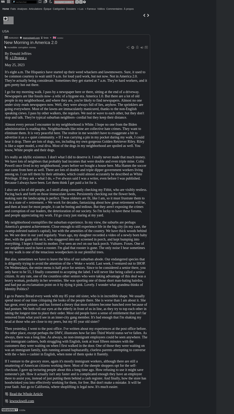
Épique (48, 8)
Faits (13, 8)
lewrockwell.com (31, 38)
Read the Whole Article (26, 394)
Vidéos (101, 8)
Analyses (22, 8)
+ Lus (80, 8)
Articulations (35, 8)
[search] (24, 2)
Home (5, 8)
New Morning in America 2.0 (30, 42)
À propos (129, 8)
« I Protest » (18, 58)
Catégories (59, 8)
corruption (23, 47)
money (32, 47)
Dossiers (71, 8)
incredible (12, 47)
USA (5, 31)
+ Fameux (90, 8)
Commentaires (114, 8)
